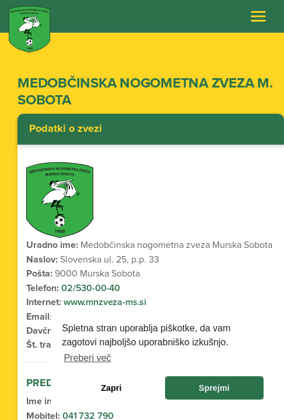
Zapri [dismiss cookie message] (111, 388)
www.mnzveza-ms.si (103, 302)
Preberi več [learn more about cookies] (87, 358)
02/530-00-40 (90, 288)
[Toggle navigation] (258, 16)
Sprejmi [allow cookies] (214, 388)
